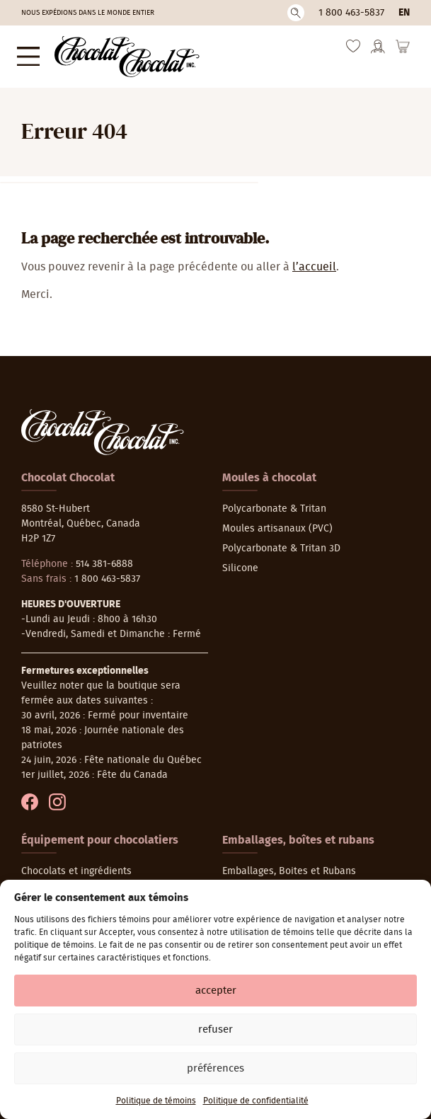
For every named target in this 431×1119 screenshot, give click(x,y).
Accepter (215, 990)
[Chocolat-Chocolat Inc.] (114, 53)
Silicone (240, 561)
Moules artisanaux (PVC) (277, 522)
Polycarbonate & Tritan (274, 502)
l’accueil (314, 259)
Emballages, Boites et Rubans (289, 864)
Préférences (215, 1068)
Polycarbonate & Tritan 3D (281, 541)
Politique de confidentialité (256, 1100)
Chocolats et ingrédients (76, 864)
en (404, 13)
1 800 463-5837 (351, 13)
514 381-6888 (104, 557)
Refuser (215, 1029)
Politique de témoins (156, 1100)
